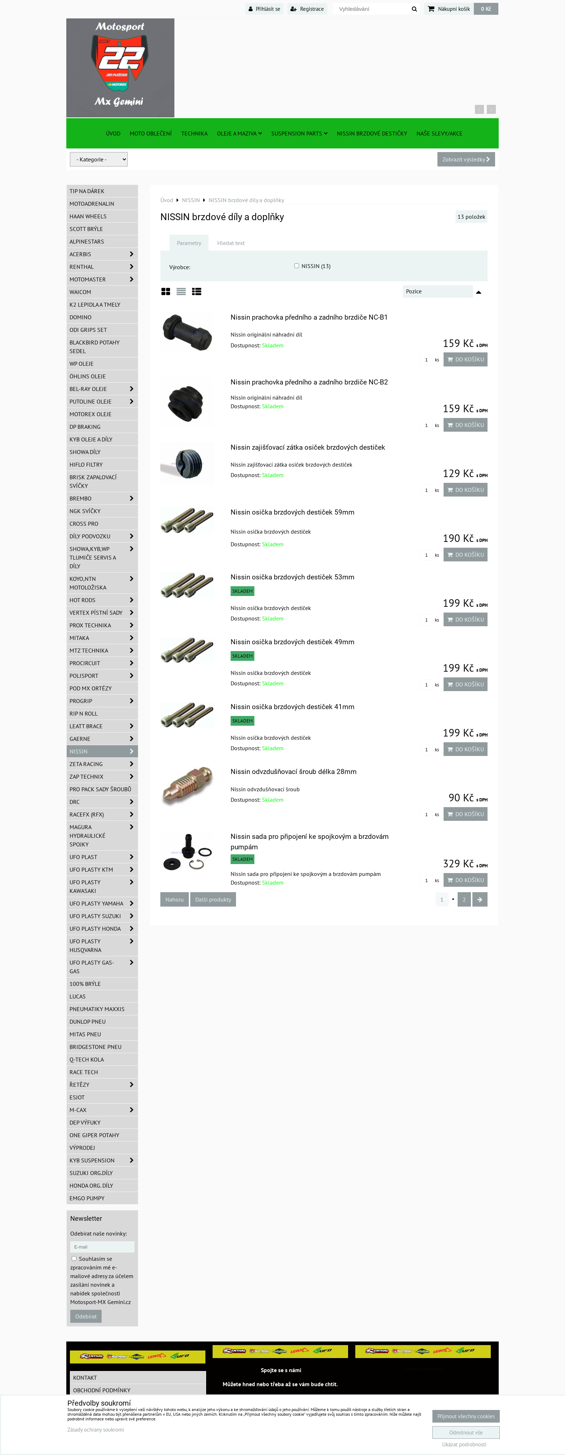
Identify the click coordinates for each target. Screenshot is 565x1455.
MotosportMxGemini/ (423, 1369)
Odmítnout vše (466, 1432)
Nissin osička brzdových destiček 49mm (293, 642)
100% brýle (85, 983)
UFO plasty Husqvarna (104, 945)
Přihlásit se (264, 8)
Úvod (113, 133)
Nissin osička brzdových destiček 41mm (293, 707)
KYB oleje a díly (91, 439)
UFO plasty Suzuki (104, 916)
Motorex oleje (91, 414)
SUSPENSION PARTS (299, 133)
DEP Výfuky (85, 1122)
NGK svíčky (85, 511)
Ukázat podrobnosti (464, 1445)
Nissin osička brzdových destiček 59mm (293, 512)
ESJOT (77, 1097)
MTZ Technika (104, 650)
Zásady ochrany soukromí (95, 1429)
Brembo (104, 498)
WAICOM (80, 291)
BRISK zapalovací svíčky (93, 481)
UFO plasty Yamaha (104, 903)
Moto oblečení (151, 133)
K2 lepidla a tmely (95, 304)
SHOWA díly (85, 451)
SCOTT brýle (86, 228)
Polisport (104, 675)
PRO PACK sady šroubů (100, 789)
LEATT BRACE (104, 726)
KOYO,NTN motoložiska (104, 583)
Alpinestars (87, 241)
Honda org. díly (91, 1185)
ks (429, 360)
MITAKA (104, 638)
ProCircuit (104, 663)
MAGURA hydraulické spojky (104, 835)
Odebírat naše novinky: (98, 1233)
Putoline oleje (104, 401)
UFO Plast (104, 857)
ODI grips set (88, 329)
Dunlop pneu (88, 1021)
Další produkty (213, 899)
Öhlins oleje (88, 376)
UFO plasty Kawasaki (104, 886)
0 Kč (486, 8)
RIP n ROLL (84, 713)
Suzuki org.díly (91, 1172)
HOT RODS (104, 600)
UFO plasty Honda (104, 928)
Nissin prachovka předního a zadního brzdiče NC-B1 (309, 317)
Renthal (104, 267)
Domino (81, 317)
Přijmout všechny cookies (466, 1416)
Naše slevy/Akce (440, 133)
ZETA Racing (104, 764)
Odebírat (86, 1316)
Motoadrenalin (92, 203)
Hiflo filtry (86, 464)
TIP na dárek (87, 191)
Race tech (84, 1072)
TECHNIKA (194, 133)
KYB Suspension (104, 1160)
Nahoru (174, 899)
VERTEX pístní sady (104, 612)
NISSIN (104, 751)
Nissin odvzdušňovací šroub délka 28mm (294, 771)
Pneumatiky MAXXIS (97, 1009)
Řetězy (104, 1084)
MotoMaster (104, 279)
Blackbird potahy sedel (95, 347)
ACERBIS (104, 254)
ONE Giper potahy (94, 1135)
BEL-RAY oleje (104, 389)
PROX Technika (104, 625)
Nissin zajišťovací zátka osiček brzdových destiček (308, 447)
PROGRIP (104, 701)
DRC (104, 802)
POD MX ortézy (91, 688)
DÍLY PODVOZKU (104, 536)
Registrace (307, 8)
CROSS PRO (84, 523)
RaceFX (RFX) (104, 814)
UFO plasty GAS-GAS (104, 966)
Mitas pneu (85, 1034)
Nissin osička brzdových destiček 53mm (293, 577)
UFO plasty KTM (104, 869)
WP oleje (82, 363)
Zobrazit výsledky (466, 159)
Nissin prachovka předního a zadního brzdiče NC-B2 (309, 382)
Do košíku (465, 359)
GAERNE (104, 739)
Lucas (78, 996)
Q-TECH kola (87, 1059)
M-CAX (104, 1110)
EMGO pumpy (87, 1198)
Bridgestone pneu (95, 1046)
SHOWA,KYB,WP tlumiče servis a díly (104, 557)
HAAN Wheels (88, 216)
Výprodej (82, 1147)
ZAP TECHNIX (104, 776)
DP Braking (85, 426)
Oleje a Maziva (239, 133)
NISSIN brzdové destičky (372, 133)
